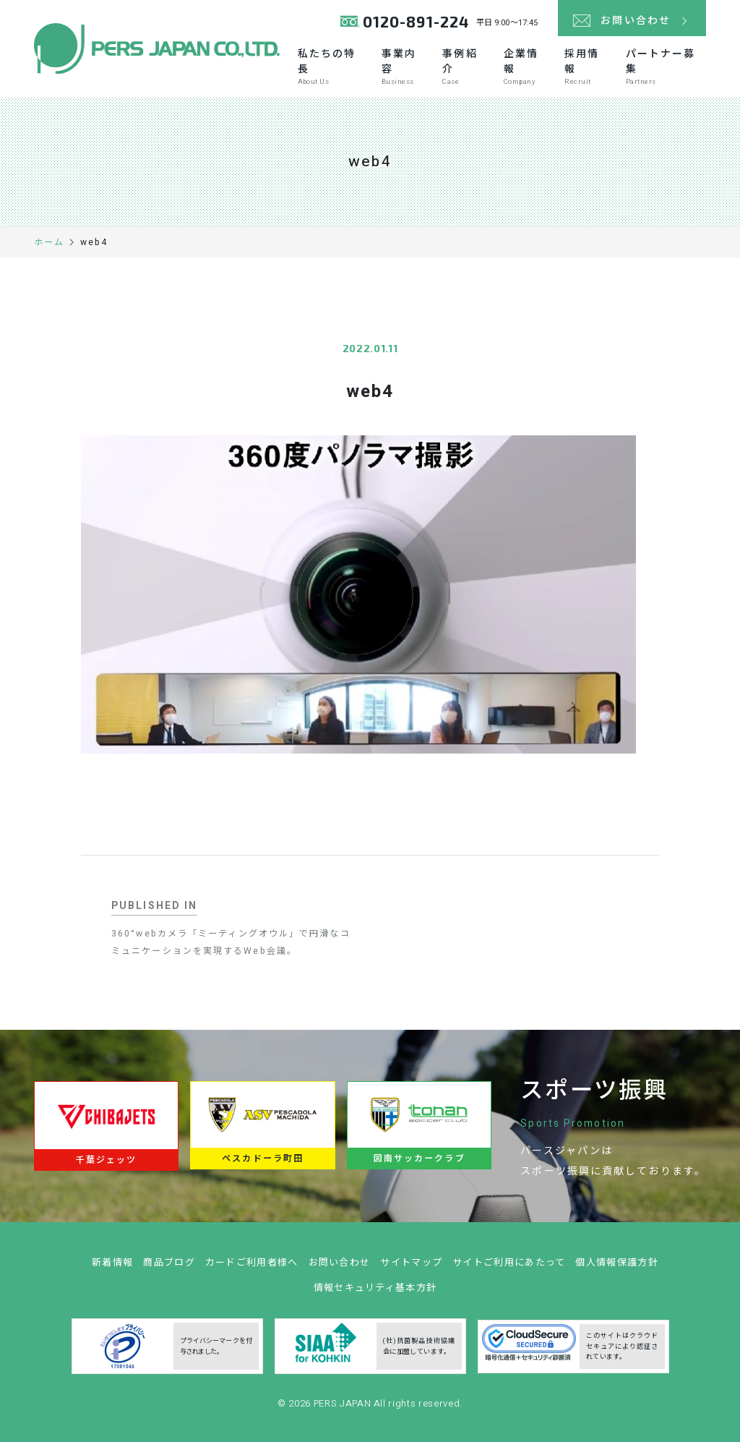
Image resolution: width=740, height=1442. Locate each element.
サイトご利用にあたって (508, 1267)
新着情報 (112, 1267)
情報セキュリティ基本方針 (375, 1293)
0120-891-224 (416, 21)
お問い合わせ (340, 1267)
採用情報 (587, 66)
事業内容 (404, 66)
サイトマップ (411, 1267)
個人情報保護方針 (616, 1267)
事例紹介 (465, 66)
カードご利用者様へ (251, 1267)
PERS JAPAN (344, 1408)
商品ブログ (169, 1267)
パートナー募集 (666, 66)
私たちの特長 (332, 66)
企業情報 (526, 66)
